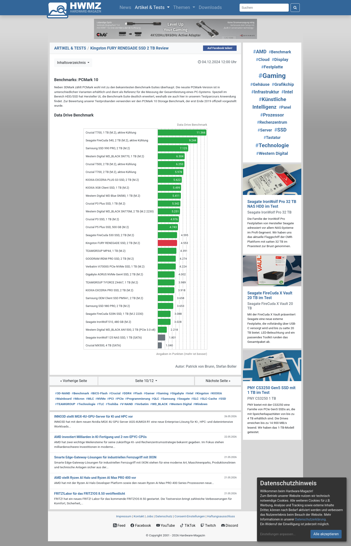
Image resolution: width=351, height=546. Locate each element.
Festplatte (272, 66)
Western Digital (180, 404)
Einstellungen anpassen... (278, 534)
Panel (285, 107)
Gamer (149, 393)
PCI (110, 398)
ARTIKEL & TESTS (70, 48)
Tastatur (272, 137)
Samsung (168, 398)
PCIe (119, 398)
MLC (90, 398)
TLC (100, 404)
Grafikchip (283, 84)
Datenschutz (163, 516)
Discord (229, 525)
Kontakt (139, 516)
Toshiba (112, 404)
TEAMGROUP (65, 404)
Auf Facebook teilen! (220, 48)
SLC (194, 398)
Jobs (149, 516)
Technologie (86, 404)
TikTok (187, 525)
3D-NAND (62, 393)
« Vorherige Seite (73, 381)
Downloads (210, 7)
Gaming (162, 393)
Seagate (183, 398)
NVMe (100, 398)
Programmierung (137, 398)
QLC (155, 398)
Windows (200, 404)
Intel (189, 393)
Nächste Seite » (218, 381)
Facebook (141, 525)
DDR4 (126, 393)
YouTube (165, 525)
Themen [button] (182, 7)
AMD (260, 51)
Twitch (208, 525)
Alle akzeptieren (326, 534)
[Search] (264, 8)
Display (280, 59)
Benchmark (80, 393)
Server (265, 130)
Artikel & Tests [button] (150, 7)
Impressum (123, 516)
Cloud (263, 59)
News (126, 7)
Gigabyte (177, 393)
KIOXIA (216, 393)
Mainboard (63, 398)
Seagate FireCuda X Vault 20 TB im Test (269, 295)
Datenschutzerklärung (310, 519)
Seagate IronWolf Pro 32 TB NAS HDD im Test (271, 204)
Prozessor (272, 115)
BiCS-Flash (99, 393)
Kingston (202, 393)
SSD (222, 398)
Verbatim (141, 404)
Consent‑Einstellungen (190, 516)
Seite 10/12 (144, 381)
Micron (78, 398)
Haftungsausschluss (221, 516)
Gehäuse (260, 84)
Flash (137, 393)
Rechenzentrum (272, 122)
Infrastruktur (265, 92)
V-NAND (126, 404)
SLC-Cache (208, 398)
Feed (119, 525)
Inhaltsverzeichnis (72, 62)
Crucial (114, 393)
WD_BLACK (159, 404)
